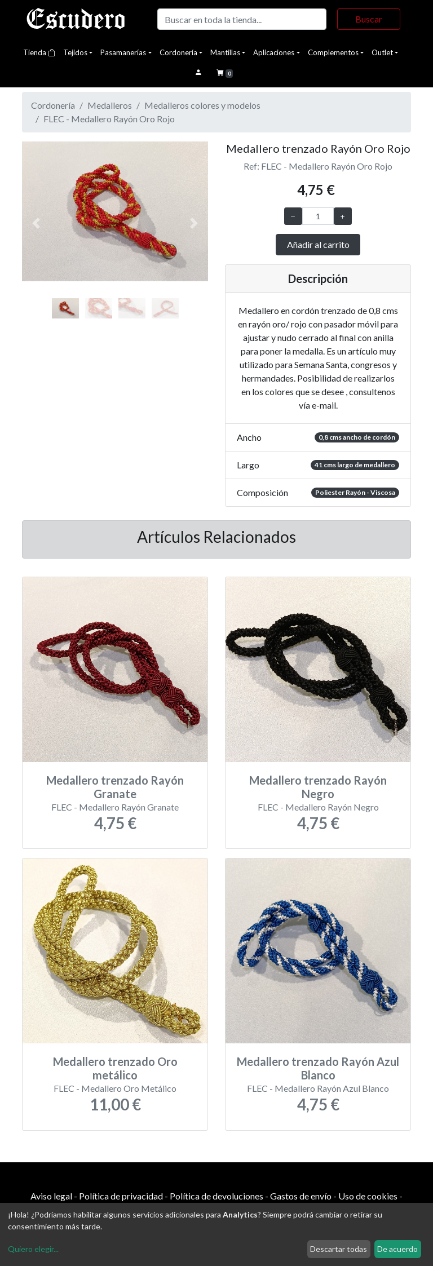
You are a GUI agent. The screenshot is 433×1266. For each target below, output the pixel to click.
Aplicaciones (273, 52)
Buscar (368, 19)
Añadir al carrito (318, 244)
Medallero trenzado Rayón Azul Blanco (318, 1068)
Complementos (333, 52)
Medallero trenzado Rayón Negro (318, 786)
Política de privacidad (121, 1195)
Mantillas (225, 52)
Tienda (39, 52)
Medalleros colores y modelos (202, 105)
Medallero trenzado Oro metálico (115, 1068)
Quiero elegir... (33, 1249)
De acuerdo (397, 1249)
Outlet (382, 52)
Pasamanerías (123, 52)
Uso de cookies (367, 1195)
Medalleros (109, 105)
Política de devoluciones (216, 1195)
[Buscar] (241, 19)
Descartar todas (338, 1249)
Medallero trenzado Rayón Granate (115, 786)
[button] (36, 223)
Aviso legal (51, 1195)
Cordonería (178, 52)
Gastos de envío (301, 1195)
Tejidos (75, 52)
